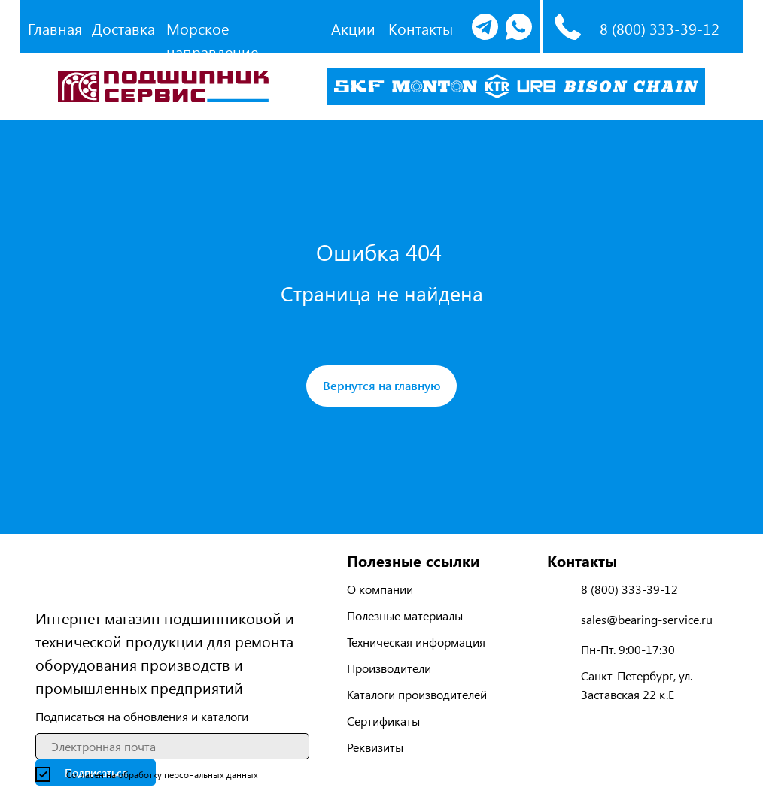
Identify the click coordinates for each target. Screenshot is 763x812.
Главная (55, 28)
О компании (380, 589)
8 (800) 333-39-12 (659, 28)
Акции (353, 28)
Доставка (123, 28)
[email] (172, 746)
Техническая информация (416, 642)
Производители (389, 668)
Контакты (420, 28)
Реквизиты (375, 747)
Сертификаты (383, 721)
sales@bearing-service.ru (647, 619)
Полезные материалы (405, 615)
